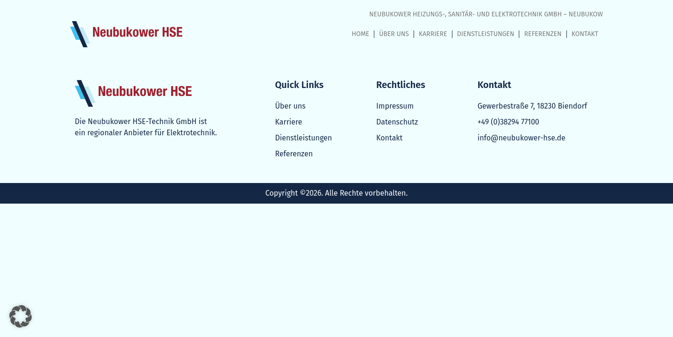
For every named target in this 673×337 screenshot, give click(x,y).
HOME (361, 34)
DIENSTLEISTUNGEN (486, 34)
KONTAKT (585, 34)
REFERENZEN (542, 34)
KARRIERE (433, 34)
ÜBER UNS (394, 34)
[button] (20, 316)
